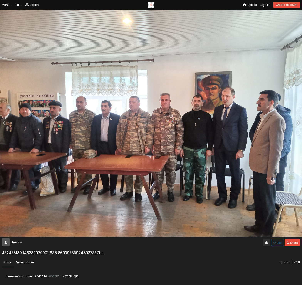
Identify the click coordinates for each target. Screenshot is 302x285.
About (8, 262)
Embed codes (25, 262)
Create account (287, 5)
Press (17, 242)
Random (53, 276)
